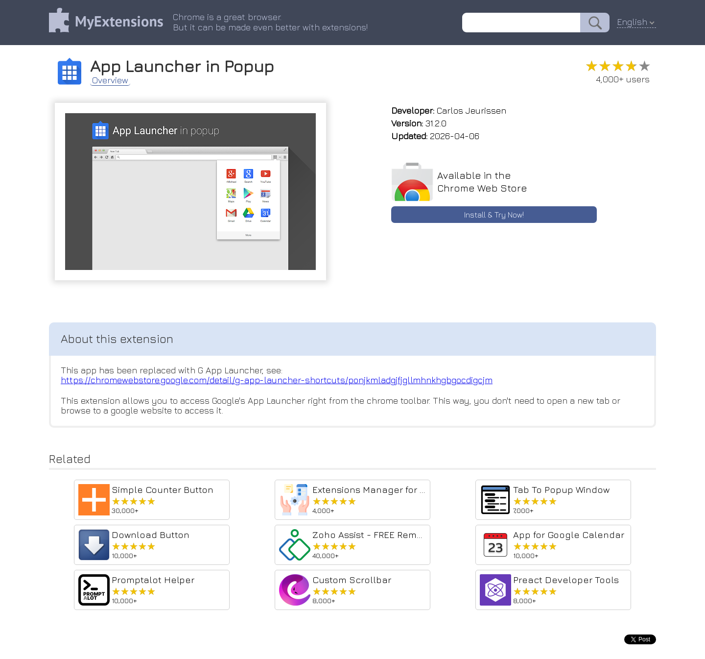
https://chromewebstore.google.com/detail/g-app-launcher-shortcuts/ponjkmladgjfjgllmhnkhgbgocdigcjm (277, 380)
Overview (110, 80)
